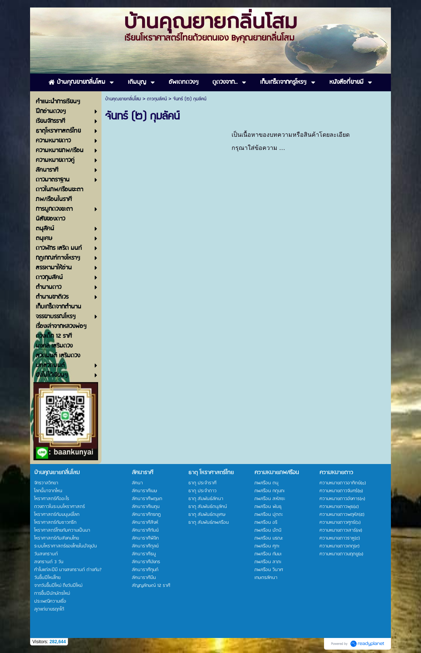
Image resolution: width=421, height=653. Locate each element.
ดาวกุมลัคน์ (157, 99)
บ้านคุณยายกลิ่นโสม (123, 99)
